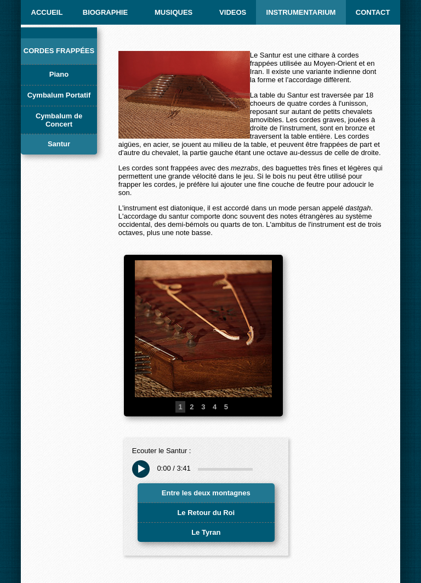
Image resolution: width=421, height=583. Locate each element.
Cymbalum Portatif (59, 95)
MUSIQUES (173, 12)
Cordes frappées (59, 51)
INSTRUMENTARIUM (301, 12)
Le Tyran (205, 532)
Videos (232, 12)
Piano (59, 74)
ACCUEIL (47, 12)
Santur (59, 144)
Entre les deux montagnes (206, 493)
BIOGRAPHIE (105, 12)
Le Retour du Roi (206, 512)
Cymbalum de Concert (59, 120)
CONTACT (373, 12)
